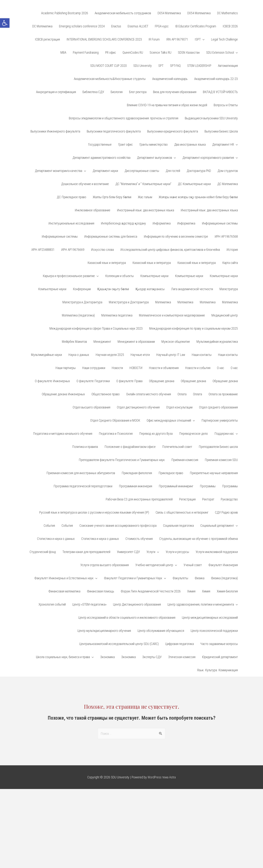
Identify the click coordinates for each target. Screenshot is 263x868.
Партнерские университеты (219, 420)
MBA (63, 52)
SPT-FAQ (175, 66)
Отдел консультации (179, 407)
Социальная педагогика (178, 525)
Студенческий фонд (43, 552)
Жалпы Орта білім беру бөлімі (112, 197)
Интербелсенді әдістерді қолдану (123, 223)
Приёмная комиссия (184, 460)
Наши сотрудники (93, 368)
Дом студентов (228, 171)
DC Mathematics (227, 13)
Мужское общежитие (175, 341)
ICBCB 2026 (230, 26)
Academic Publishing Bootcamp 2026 (64, 13)
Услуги (150, 552)
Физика (199, 578)
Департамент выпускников (154, 158)
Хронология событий (52, 604)
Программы (208, 486)
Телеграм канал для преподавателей (86, 552)
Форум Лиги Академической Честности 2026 (151, 591)
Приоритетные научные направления (214, 473)
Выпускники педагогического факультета (114, 131)
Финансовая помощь (100, 591)
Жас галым (145, 197)
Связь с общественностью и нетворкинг (182, 512)
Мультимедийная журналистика (217, 341)
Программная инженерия (135, 486)
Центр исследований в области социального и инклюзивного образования (126, 617)
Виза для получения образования (174, 92)
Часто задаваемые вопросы (219, 644)
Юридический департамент (220, 657)
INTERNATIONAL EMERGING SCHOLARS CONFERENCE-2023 (104, 39)
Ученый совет (193, 565)
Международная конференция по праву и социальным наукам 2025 (193, 328)
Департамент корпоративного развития (208, 158)
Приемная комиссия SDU (221, 460)
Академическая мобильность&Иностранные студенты (110, 79)
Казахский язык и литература (106, 263)
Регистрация (187, 499)
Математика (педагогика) (78, 315)
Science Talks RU (160, 52)
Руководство (229, 499)
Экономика (107, 657)
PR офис (110, 52)
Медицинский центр (224, 315)
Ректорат (208, 499)
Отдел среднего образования (218, 407)
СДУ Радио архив (226, 512)
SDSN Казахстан (189, 52)
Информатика (162, 223)
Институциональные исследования (71, 223)
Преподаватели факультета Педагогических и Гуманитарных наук (122, 460)
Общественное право (106, 394)
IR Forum (154, 39)
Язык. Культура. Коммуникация (217, 670)
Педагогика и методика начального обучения (62, 433)
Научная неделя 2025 (110, 355)
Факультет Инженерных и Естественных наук (64, 578)
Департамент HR (223, 144)
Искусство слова (102, 249)
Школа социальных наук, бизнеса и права (63, 657)
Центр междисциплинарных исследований (210, 617)
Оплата (182, 394)
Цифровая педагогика (179, 644)
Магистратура (229, 289)
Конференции (82, 289)
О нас (220, 368)
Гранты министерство (153, 144)
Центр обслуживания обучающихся (161, 631)
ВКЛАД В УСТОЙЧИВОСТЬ (220, 92)
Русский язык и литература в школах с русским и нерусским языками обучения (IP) (94, 512)
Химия (191, 591)
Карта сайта (230, 263)
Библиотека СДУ (93, 92)
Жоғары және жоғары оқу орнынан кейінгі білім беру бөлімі (198, 197)
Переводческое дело (193, 433)
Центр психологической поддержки (214, 631)
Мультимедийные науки (46, 355)
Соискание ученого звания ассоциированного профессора (118, 525)
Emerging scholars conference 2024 (82, 26)
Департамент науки (105, 171)
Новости (117, 368)
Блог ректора (137, 92)
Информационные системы (220, 223)
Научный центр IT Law (170, 355)
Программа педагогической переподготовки (83, 486)
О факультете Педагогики (93, 381)
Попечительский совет (177, 447)
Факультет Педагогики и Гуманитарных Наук (133, 578)
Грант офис (125, 144)
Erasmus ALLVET (138, 26)
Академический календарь (170, 79)
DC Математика (42, 26)
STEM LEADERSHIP (199, 66)
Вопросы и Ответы (226, 105)
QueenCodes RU (133, 52)
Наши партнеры (66, 368)
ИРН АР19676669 (72, 249)
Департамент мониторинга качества (58, 171)
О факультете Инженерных (52, 381)
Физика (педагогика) (224, 578)
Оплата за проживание (223, 394)
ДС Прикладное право (71, 197)
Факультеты (180, 578)
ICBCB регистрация (47, 39)
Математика (163, 302)
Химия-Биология (227, 591)
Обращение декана (161, 381)
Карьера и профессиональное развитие (69, 276)
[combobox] (131, 733)
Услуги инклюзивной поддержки (217, 552)
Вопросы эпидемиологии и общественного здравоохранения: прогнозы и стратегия (123, 118)
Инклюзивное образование (92, 210)
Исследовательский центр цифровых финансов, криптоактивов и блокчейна (170, 249)
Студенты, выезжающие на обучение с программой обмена (198, 539)
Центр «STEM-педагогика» (89, 604)
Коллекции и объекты (119, 276)
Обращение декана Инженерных (63, 394)
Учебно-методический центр (154, 565)
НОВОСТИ (135, 368)
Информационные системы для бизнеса (110, 236)
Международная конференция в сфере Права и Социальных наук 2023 (96, 328)
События (49, 525)
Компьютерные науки (154, 276)
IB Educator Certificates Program (195, 26)
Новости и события (197, 368)
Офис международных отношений (169, 420)
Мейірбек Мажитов (74, 341)
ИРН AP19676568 (226, 236)
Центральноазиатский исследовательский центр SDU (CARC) (119, 644)
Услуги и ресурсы (177, 552)
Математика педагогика (116, 315)
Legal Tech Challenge (224, 39)
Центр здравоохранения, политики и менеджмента (200, 604)
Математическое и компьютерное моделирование (172, 315)
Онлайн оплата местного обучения (148, 394)
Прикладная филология (137, 473)
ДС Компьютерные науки (194, 184)
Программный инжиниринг (176, 486)
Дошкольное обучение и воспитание (85, 184)
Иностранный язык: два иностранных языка (145, 210)
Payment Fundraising (86, 52)
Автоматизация (228, 66)
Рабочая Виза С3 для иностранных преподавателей (139, 499)
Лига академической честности (192, 289)
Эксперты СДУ (152, 657)
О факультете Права (129, 381)
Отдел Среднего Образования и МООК (115, 420)
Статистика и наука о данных (56, 539)
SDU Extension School (220, 52)
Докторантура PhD (199, 171)
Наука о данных (78, 355)
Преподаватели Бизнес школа (218, 447)
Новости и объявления (164, 368)
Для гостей (173, 171)
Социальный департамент (217, 525)
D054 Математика (169, 13)
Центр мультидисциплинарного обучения (104, 631)
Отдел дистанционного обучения (138, 407)
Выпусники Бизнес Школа (221, 131)
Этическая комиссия (181, 657)
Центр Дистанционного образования (137, 604)
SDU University (142, 66)
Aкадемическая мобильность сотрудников (123, 13)
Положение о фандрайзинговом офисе (130, 447)
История (232, 249)
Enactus (116, 26)
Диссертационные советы (142, 171)
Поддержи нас (224, 433)
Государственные (100, 144)
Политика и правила (85, 447)
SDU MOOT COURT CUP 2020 (108, 66)
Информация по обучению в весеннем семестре (176, 236)
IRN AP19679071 (177, 39)
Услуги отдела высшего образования (104, 565)
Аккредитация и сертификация (56, 92)
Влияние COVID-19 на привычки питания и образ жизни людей (167, 105)
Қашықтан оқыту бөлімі (113, 289)
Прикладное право (171, 473)
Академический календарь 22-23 (216, 79)
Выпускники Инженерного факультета (55, 131)
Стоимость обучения (139, 539)
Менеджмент (102, 341)
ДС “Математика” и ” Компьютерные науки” (143, 184)
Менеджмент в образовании (136, 341)
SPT (160, 66)
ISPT (198, 39)
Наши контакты (201, 355)
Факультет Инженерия (223, 565)
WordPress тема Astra (162, 777)
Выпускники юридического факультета (172, 131)
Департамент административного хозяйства (101, 158)
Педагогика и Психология (116, 433)
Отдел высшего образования (91, 407)
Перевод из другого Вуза (156, 433)
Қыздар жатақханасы (150, 289)
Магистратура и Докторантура (82, 302)
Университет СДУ (128, 552)
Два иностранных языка (190, 144)
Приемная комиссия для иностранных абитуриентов (80, 473)
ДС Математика (227, 184)
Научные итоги (140, 355)
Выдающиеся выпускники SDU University (211, 118)
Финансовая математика (64, 591)
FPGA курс (162, 26)
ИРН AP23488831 (43, 249)
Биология (117, 92)
